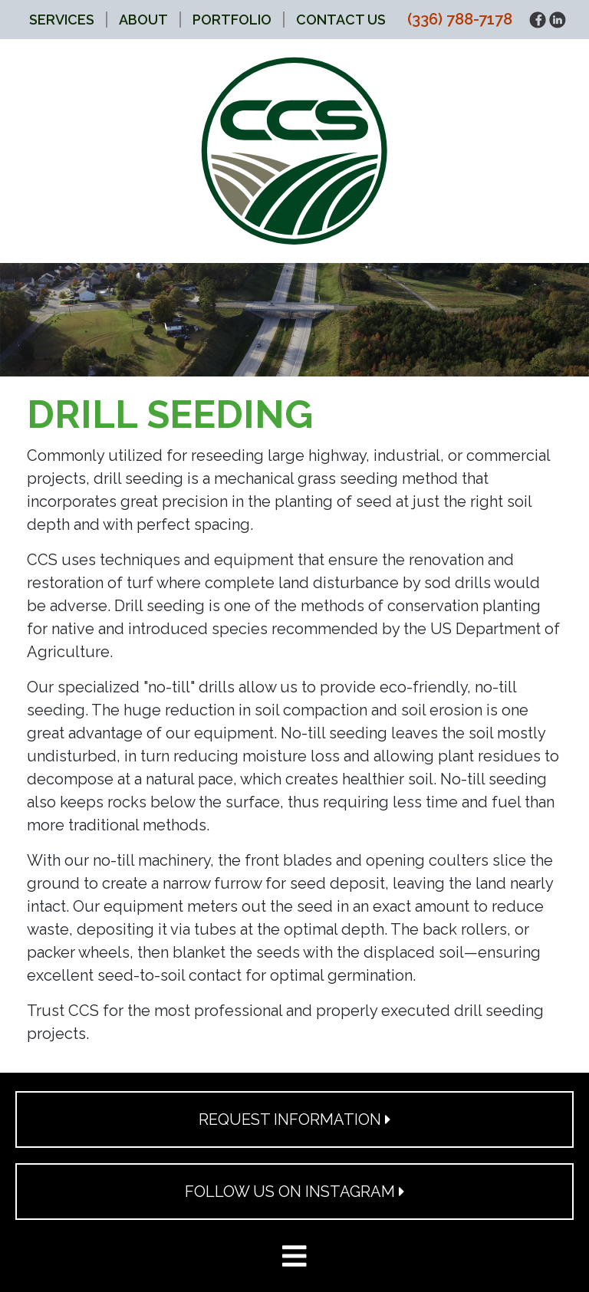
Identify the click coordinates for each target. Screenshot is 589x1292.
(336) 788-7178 (459, 19)
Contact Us (341, 20)
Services (61, 20)
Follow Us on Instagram (295, 1191)
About (143, 20)
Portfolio (231, 20)
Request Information (295, 1119)
